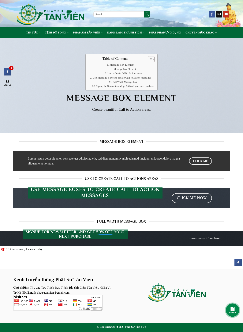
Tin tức (33, 32)
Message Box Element (122, 64)
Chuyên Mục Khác (201, 32)
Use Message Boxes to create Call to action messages (121, 77)
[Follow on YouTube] (226, 14)
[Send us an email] (219, 14)
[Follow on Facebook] (212, 14)
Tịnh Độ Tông (57, 32)
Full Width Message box (125, 82)
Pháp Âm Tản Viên (88, 32)
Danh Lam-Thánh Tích (125, 32)
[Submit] (147, 14)
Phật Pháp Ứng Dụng (165, 32)
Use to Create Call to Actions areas (125, 73)
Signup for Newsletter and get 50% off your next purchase (125, 86)
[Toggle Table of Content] (149, 59)
